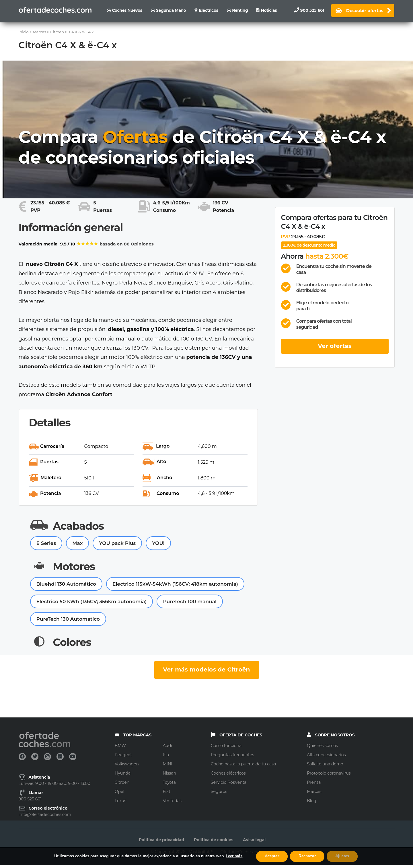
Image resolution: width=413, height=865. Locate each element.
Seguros (219, 791)
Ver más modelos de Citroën (206, 669)
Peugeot (123, 754)
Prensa (314, 782)
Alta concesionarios (326, 754)
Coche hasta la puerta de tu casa (243, 764)
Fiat (166, 791)
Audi (167, 745)
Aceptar (272, 856)
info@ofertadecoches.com (45, 814)
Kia (166, 754)
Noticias (269, 10)
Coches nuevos (127, 10)
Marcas (314, 791)
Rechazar (307, 856)
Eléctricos (208, 10)
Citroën (122, 782)
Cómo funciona (226, 745)
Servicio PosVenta (228, 782)
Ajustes (342, 856)
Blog (311, 800)
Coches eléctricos (228, 773)
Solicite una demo (325, 764)
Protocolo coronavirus (328, 773)
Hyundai (123, 773)
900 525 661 (312, 10)
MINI (167, 764)
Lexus (120, 800)
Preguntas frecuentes (232, 754)
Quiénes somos (322, 745)
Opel (119, 791)
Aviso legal (254, 839)
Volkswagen (127, 764)
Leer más (234, 856)
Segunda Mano (171, 10)
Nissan (169, 773)
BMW (120, 745)
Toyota (169, 782)
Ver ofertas (335, 345)
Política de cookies (213, 839)
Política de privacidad (161, 839)
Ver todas (172, 800)
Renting (240, 10)
